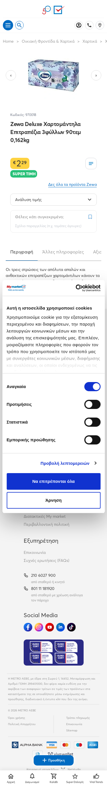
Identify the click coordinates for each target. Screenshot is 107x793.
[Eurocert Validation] (54, 652)
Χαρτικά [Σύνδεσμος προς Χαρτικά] (89, 41)
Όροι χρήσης (16, 718)
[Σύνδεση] (78, 25)
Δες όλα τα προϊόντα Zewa (72, 184)
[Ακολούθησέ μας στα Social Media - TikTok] (71, 627)
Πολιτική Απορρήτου (22, 724)
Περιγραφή (21, 252)
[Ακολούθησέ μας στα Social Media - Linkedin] (60, 627)
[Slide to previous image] (11, 75)
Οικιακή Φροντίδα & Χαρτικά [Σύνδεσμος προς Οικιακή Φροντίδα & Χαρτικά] (48, 41)
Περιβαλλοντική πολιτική (46, 524)
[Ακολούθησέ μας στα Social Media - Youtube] (49, 627)
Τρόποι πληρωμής (78, 718)
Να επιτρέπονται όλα (53, 481)
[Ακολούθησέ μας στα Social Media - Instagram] (39, 627)
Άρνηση (53, 500)
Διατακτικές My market (45, 516)
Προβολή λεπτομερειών (65, 463)
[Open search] (19, 25)
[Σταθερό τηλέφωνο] (89, 25)
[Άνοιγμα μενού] (8, 25)
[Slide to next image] (96, 75)
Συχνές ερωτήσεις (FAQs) (46, 560)
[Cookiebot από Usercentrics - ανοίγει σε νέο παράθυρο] (76, 288)
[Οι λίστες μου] (91, 163)
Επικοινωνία (35, 552)
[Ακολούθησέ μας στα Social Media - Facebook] (28, 627)
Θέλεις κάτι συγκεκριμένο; (39, 216)
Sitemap (71, 730)
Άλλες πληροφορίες (63, 252)
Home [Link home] (8, 41)
